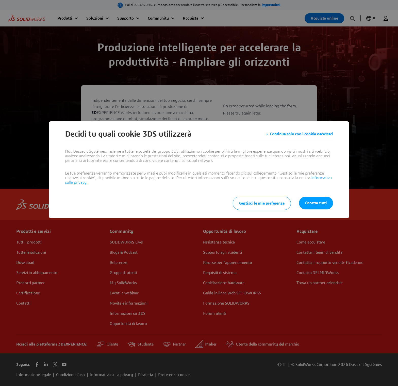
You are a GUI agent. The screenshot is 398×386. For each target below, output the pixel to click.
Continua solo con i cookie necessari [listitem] (301, 134)
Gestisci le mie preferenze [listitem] (262, 203)
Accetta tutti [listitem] (316, 203)
